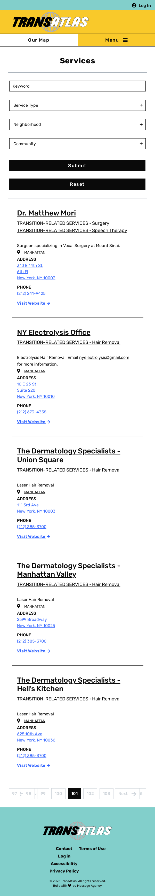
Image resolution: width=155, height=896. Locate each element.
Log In (145, 5)
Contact (64, 848)
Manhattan (34, 252)
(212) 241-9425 (31, 293)
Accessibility (64, 863)
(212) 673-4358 (31, 412)
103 (108, 795)
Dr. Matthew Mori (46, 213)
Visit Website (31, 303)
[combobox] (78, 105)
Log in (64, 856)
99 (44, 795)
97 (16, 795)
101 (76, 795)
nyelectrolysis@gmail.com (104, 357)
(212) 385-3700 (31, 526)
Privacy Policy (64, 871)
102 (92, 795)
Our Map (38, 40)
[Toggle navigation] (116, 40)
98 (30, 795)
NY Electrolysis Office (54, 332)
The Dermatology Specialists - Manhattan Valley (68, 570)
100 (60, 795)
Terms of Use (92, 848)
